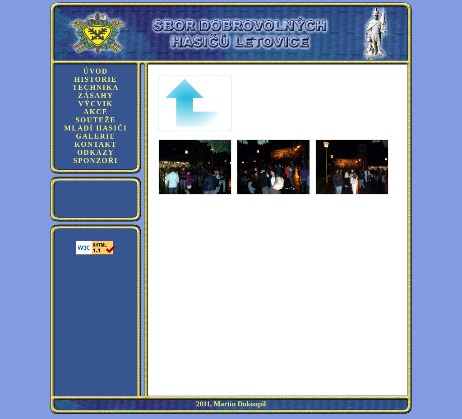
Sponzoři (95, 160)
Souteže (95, 120)
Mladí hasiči (95, 128)
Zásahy (96, 95)
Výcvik (96, 103)
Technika (95, 87)
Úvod (95, 71)
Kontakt (95, 144)
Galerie (96, 136)
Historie (95, 79)
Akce (95, 112)
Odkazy (95, 152)
